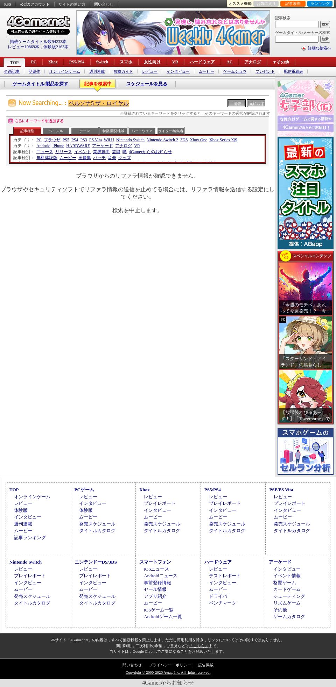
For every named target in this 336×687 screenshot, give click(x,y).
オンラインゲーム (64, 71)
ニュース (44, 151)
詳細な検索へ (319, 48)
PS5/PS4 (76, 61)
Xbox (52, 61)
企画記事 (12, 71)
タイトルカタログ (97, 530)
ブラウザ (52, 139)
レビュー (150, 71)
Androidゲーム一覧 (163, 616)
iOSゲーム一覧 (159, 610)
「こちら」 (199, 646)
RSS (7, 4)
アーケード (102, 145)
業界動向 (101, 151)
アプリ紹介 (155, 596)
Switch (102, 61)
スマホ (126, 61)
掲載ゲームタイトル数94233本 (38, 41)
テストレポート (225, 575)
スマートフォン (155, 562)
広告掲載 (206, 665)
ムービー (206, 71)
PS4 (74, 139)
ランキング (320, 3)
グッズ (124, 157)
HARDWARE (78, 145)
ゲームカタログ (289, 616)
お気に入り (266, 3)
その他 (280, 610)
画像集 (84, 157)
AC (229, 61)
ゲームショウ (234, 71)
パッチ (99, 157)
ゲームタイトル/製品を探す (41, 83)
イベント (82, 151)
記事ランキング (30, 537)
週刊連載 (97, 71)
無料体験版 (46, 157)
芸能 (116, 151)
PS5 (66, 139)
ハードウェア (202, 61)
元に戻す (257, 103)
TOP (14, 62)
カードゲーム (287, 589)
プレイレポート (160, 503)
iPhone (58, 145)
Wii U (109, 139)
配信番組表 (293, 71)
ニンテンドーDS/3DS (96, 562)
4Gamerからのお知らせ (150, 151)
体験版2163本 (56, 46)
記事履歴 (293, 3)
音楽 (112, 157)
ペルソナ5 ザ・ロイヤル (99, 103)
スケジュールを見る (146, 83)
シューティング (289, 596)
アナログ (252, 61)
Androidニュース (160, 575)
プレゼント (265, 71)
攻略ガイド (123, 71)
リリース (63, 151)
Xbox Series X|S (223, 139)
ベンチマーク (222, 603)
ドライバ (218, 596)
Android (43, 145)
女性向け (152, 61)
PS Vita (95, 139)
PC (33, 61)
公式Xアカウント (35, 4)
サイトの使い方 (71, 4)
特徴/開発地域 (114, 131)
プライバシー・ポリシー (170, 665)
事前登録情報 (157, 582)
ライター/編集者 (171, 131)
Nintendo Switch (130, 139)
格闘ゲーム (284, 582)
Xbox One (198, 139)
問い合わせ (103, 4)
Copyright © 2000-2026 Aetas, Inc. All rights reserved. (168, 672)
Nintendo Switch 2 (162, 139)
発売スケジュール (97, 524)
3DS (184, 139)
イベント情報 (287, 575)
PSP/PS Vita (281, 489)
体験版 (21, 510)
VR (175, 61)
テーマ (84, 131)
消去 (237, 103)
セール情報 (155, 589)
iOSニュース (156, 569)
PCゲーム (84, 489)
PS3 (83, 139)
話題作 (34, 71)
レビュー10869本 (23, 46)
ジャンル (56, 131)
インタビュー (178, 71)
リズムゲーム (287, 603)
